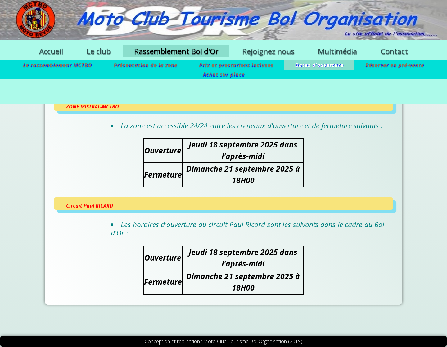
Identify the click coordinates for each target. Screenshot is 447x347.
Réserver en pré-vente (394, 65)
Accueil (51, 51)
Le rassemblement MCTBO (57, 65)
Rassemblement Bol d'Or (176, 51)
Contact (394, 51)
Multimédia (337, 51)
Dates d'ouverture (319, 65)
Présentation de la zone (145, 65)
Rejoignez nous (268, 51)
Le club (99, 51)
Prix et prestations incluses (236, 65)
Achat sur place (224, 74)
